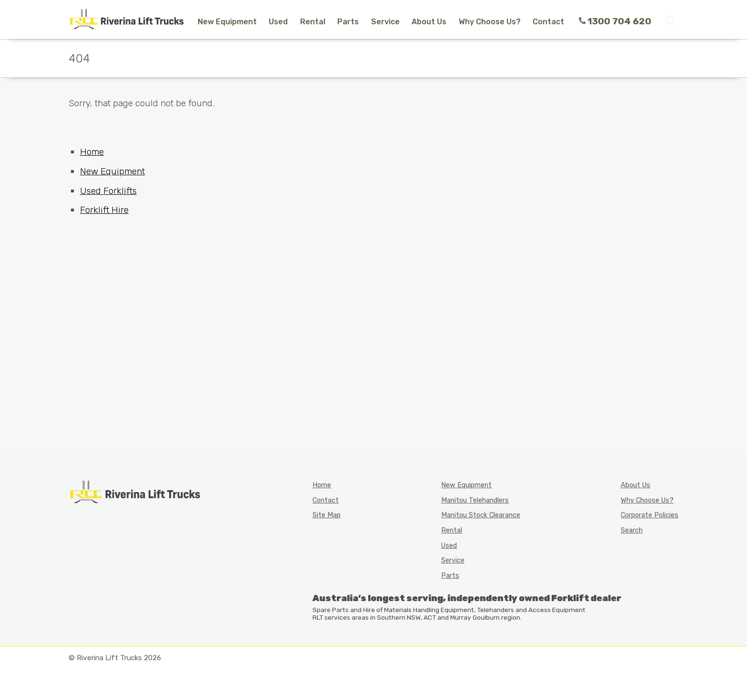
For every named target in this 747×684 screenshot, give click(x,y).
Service (385, 21)
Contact (548, 21)
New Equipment (227, 21)
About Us (429, 21)
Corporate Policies (649, 515)
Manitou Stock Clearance (480, 515)
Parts (348, 21)
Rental (312, 21)
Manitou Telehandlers (475, 500)
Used (278, 21)
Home (92, 151)
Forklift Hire (104, 209)
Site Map (327, 515)
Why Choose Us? (490, 21)
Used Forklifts (108, 190)
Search (632, 530)
